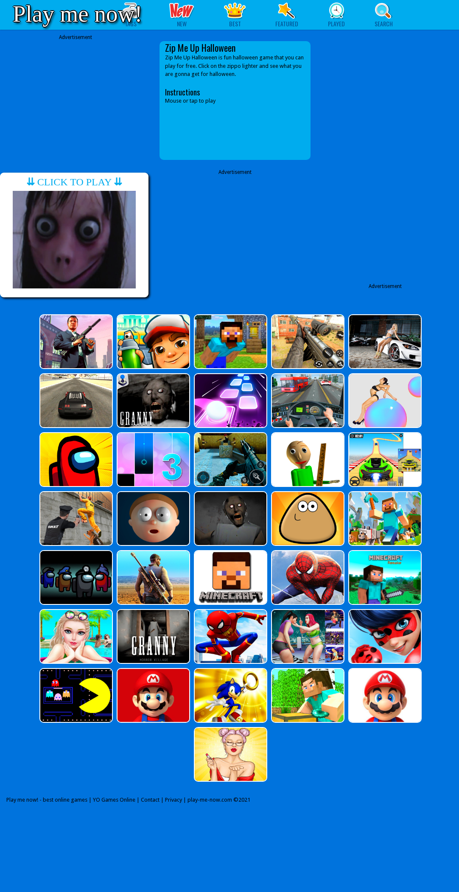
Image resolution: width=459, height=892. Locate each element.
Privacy (173, 800)
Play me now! (78, 14)
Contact (150, 800)
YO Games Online (114, 800)
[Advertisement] (75, 100)
